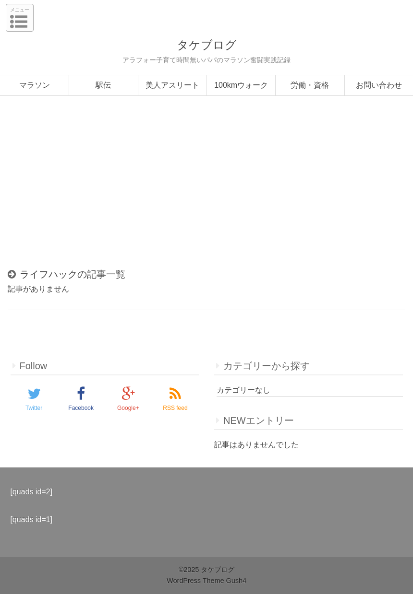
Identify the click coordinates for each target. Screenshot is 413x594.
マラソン (34, 85)
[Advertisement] (206, 186)
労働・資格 (310, 85)
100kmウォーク (241, 85)
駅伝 (103, 85)
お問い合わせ (379, 85)
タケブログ (207, 44)
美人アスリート (172, 85)
